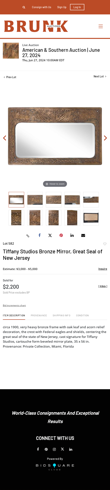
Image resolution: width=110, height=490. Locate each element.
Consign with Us (41, 7)
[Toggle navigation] (101, 26)
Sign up (61, 7)
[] (103, 286)
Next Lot (100, 76)
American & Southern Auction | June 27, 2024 (61, 52)
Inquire (102, 268)
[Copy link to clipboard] (28, 235)
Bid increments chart (14, 305)
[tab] (14, 317)
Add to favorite (105, 244)
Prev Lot (10, 77)
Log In (77, 7)
